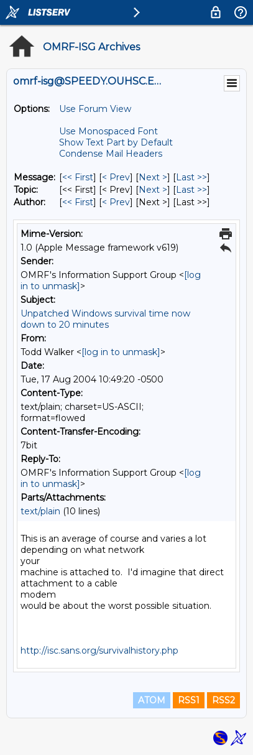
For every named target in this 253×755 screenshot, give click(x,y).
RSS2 (223, 700)
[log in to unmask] (120, 352)
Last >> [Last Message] (191, 177)
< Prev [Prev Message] (116, 177)
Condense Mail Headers (110, 153)
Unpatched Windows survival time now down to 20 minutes (105, 319)
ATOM (151, 700)
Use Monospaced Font (108, 131)
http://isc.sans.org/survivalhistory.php (99, 650)
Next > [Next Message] (153, 177)
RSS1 (189, 700)
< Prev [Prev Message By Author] (116, 202)
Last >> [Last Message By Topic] (191, 189)
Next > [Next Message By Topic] (153, 189)
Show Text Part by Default (116, 142)
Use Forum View (95, 108)
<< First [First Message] (77, 177)
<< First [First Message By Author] (77, 202)
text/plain (40, 511)
